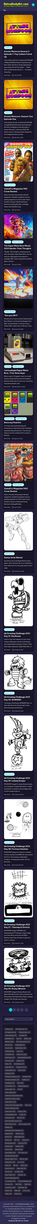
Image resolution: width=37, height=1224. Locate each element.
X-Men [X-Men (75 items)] (8, 1194)
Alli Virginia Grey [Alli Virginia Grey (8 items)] (10, 1032)
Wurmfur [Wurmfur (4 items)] (8, 1190)
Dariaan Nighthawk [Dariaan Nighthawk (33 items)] (24, 1057)
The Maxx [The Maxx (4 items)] (8, 1184)
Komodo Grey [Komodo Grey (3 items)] (9, 1117)
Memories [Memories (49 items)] (20, 1133)
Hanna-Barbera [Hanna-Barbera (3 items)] (10, 1092)
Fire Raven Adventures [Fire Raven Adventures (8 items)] (12, 1079)
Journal (8, 366)
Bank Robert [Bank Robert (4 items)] (9, 1038)
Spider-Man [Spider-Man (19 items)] (21, 1168)
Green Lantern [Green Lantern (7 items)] (10, 1089)
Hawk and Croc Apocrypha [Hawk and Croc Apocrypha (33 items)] (13, 1105)
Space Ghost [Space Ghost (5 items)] (9, 1168)
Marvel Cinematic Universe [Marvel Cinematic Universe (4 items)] (13, 1121)
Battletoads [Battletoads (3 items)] (9, 1041)
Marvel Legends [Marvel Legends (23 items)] (24, 1124)
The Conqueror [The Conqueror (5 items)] (10, 1181)
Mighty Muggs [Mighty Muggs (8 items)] (19, 1137)
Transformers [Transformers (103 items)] (10, 1187)
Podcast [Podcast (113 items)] (18, 1149)
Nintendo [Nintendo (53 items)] (19, 1146)
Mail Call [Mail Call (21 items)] (20, 1117)
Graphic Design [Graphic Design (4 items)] (23, 1086)
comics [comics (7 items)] (20, 1051)
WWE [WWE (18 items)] (17, 1190)
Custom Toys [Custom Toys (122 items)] (21, 1054)
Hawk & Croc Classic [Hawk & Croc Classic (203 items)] (12, 1098)
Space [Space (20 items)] (24, 1165)
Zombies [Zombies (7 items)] (18, 1194)
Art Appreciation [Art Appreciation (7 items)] (24, 1032)
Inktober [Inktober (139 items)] (22, 1111)
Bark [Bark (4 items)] (19, 1038)
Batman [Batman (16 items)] (27, 1038)
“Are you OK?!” (11, 315)
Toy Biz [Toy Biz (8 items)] (27, 1184)
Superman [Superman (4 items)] (21, 1175)
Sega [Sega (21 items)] (7, 1165)
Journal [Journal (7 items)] (22, 1114)
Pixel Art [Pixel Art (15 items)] (8, 1149)
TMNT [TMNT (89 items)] (18, 1184)
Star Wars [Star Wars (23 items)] (19, 1171)
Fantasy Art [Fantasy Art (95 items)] (9, 1073)
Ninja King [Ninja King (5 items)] (9, 1146)
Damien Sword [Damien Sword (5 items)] (10, 1057)
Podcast (8, 47)
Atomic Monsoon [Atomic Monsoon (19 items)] (10, 1035)
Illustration (9, 418)
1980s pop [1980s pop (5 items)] (9, 1029)
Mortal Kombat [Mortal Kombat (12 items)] (10, 1143)
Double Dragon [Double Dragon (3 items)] (19, 1064)
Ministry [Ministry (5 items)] (8, 1140)
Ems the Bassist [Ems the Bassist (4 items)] (10, 1070)
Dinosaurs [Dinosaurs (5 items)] (20, 1060)
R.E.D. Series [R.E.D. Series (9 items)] (22, 1152)
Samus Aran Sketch (13, 557)
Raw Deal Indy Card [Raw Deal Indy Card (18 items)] (11, 1155)
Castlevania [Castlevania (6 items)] (9, 1051)
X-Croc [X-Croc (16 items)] (26, 1190)
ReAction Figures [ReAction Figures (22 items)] (11, 1159)
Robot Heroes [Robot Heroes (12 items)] (10, 1162)
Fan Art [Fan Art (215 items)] (21, 1070)
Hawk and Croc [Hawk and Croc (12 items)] (10, 1102)
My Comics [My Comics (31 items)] (22, 1143)
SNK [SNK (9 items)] (16, 1165)
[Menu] (5, 10)
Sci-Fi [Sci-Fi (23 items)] (21, 1162)
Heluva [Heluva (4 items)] (28, 1105)
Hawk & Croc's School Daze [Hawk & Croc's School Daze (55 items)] (13, 1095)
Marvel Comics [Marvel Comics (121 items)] (10, 1124)
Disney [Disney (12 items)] (8, 1064)
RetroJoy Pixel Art (12, 422)
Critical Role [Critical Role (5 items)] (9, 1054)
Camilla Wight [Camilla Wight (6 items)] (20, 1045)
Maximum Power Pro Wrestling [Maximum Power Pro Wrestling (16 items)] (14, 1130)
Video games (10, 185)
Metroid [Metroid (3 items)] (8, 1137)
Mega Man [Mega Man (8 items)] (9, 1133)
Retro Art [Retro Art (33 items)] (23, 1159)
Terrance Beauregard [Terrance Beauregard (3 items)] (12, 1178)
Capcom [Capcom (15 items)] (8, 1048)
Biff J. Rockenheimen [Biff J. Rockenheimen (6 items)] (23, 1041)
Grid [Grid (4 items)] (20, 1089)
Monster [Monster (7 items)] (25, 1140)
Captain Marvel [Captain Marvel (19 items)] (20, 1048)
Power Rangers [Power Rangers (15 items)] (10, 1152)
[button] (26, 1010)
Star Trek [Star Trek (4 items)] (8, 1171)
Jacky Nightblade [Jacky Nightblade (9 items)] (11, 1114)
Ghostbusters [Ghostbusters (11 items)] (9, 1083)
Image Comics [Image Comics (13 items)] (10, 1111)
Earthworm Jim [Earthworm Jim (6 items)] (21, 1067)
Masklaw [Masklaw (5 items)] (8, 1127)
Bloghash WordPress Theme (19, 1221)
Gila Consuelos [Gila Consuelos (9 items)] (10, 1086)
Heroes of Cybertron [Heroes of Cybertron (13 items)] (11, 1108)
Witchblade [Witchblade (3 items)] (22, 1187)
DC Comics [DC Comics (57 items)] (9, 1060)
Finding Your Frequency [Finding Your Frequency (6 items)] (12, 1076)
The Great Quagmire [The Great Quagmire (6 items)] (24, 1181)
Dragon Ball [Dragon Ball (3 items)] (9, 1067)
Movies (7, 242)
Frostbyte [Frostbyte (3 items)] (25, 1079)
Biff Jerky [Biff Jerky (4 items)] (8, 1045)
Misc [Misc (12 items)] (16, 1140)
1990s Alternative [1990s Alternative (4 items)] (21, 1029)
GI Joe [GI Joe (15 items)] (20, 1083)
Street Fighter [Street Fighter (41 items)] (10, 1175)
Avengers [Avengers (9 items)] (22, 1035)
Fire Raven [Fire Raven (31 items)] (27, 1076)
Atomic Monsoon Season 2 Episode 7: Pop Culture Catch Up (18, 54)
